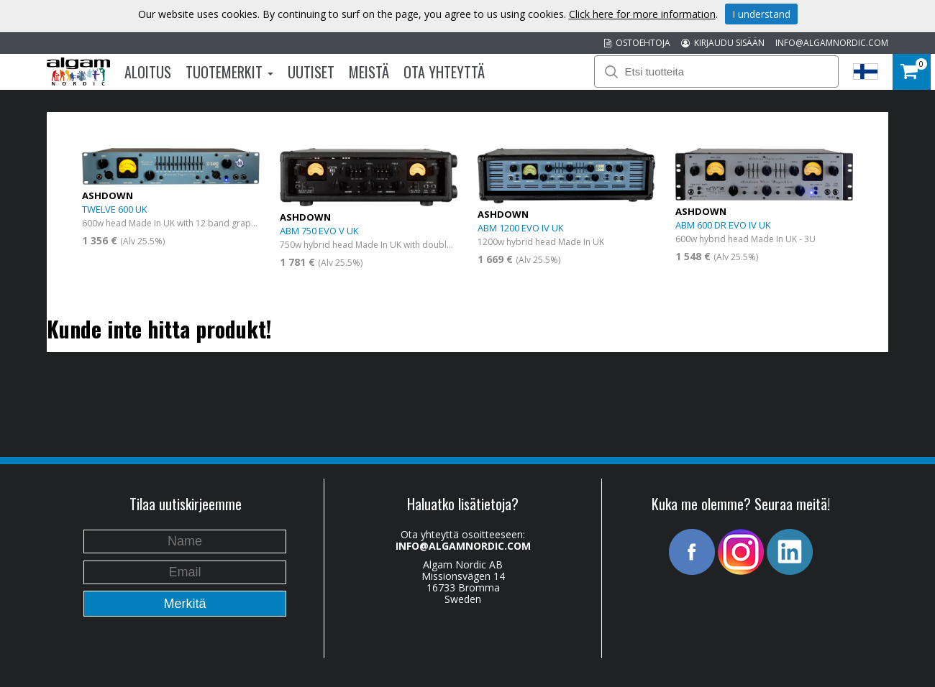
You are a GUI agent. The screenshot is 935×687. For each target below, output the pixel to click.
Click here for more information (642, 14)
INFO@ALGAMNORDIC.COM (831, 43)
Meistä (369, 72)
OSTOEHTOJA (637, 43)
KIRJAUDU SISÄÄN (723, 43)
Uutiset (311, 72)
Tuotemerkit (229, 72)
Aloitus (147, 72)
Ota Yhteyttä (444, 72)
